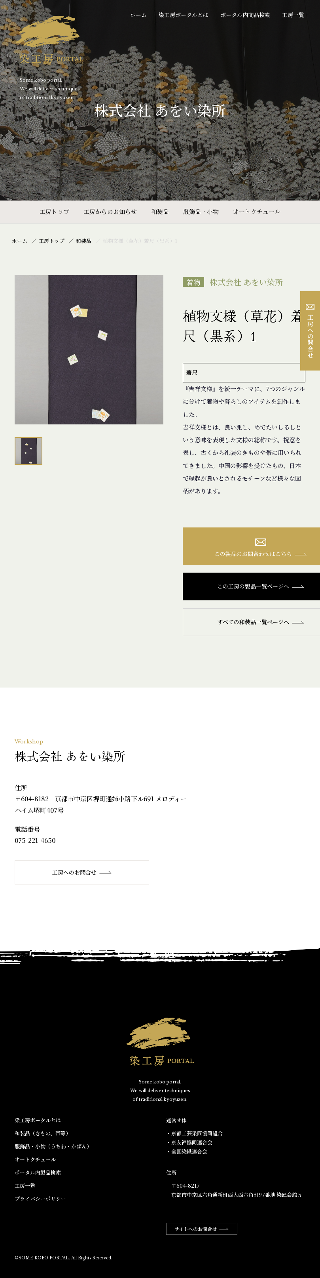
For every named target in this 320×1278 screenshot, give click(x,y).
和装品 (160, 211)
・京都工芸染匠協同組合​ (194, 1133)
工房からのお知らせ (110, 211)
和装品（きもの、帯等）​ (43, 1133)
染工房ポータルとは (183, 15)
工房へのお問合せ (82, 872)
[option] (89, 349)
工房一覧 (293, 15)
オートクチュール (256, 211)
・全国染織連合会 (186, 1151)
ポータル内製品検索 (38, 1172)
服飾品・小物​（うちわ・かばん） (53, 1146)
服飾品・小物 (201, 211)
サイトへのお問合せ (201, 1228)
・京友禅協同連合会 (189, 1142)
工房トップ (54, 211)
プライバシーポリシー (40, 1198)
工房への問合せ (310, 331)
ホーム (138, 15)
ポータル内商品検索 (245, 15)
